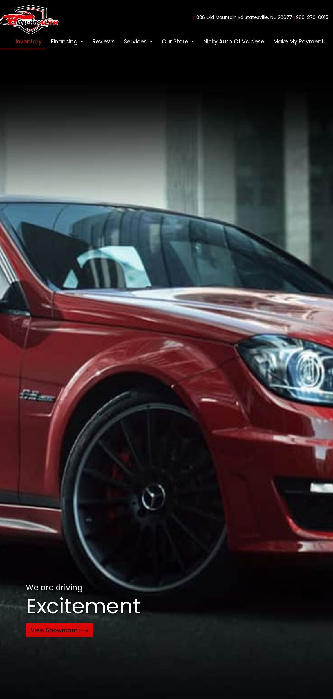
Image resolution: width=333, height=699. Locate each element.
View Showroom (59, 630)
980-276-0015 (312, 17)
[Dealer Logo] (29, 17)
